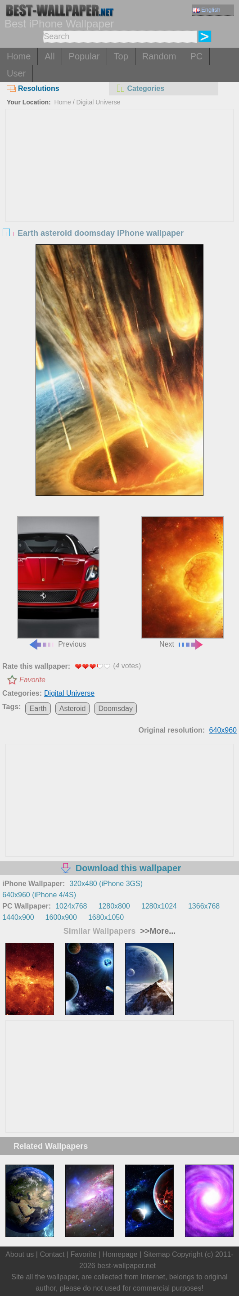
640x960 (223, 730)
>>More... (157, 931)
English (207, 9)
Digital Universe (99, 102)
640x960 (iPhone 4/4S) (39, 895)
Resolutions (33, 88)
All (49, 56)
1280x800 (114, 906)
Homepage (119, 1254)
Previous (58, 582)
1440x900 (18, 917)
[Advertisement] (119, 177)
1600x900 (61, 917)
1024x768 (71, 906)
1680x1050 (106, 917)
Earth (37, 708)
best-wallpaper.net (126, 1265)
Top (121, 56)
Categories (140, 88)
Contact (52, 1254)
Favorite (32, 680)
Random (159, 56)
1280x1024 (159, 906)
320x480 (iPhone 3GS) (106, 883)
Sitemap (157, 1254)
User (16, 73)
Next (182, 582)
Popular (84, 56)
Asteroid (72, 708)
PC (196, 56)
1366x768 (204, 906)
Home (19, 56)
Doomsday (115, 708)
